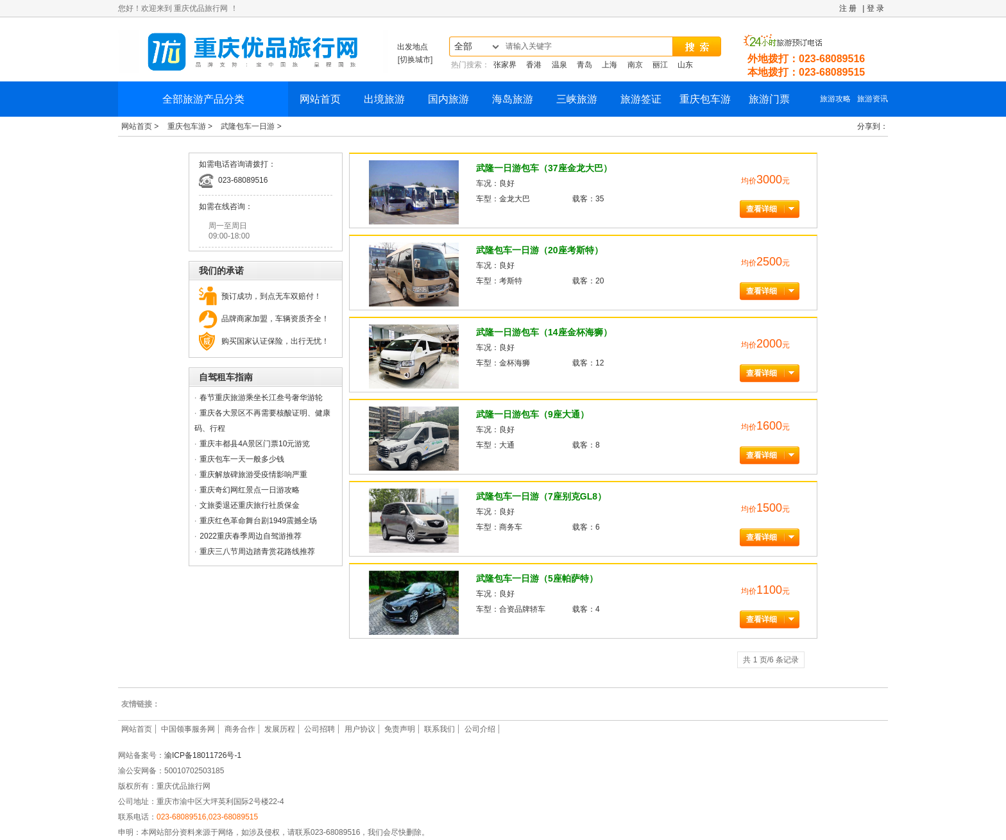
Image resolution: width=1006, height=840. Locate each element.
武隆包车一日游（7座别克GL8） (541, 496)
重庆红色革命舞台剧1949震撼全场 (258, 520)
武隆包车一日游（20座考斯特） (539, 250)
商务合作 (240, 729)
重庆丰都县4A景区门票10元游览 (255, 443)
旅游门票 (769, 99)
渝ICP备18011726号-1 (202, 755)
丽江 (660, 64)
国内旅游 (448, 99)
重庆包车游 (705, 99)
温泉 (559, 64)
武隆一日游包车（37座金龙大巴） (544, 168)
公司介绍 (480, 729)
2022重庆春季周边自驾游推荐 (251, 536)
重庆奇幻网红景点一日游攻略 (250, 489)
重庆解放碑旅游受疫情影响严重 (253, 474)
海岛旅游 (512, 99)
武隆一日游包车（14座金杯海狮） (544, 332)
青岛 (584, 64)
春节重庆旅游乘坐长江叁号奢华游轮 (261, 397)
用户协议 (360, 729)
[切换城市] (415, 59)
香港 (533, 64)
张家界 (504, 64)
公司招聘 (319, 729)
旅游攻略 (835, 98)
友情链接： (140, 704)
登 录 (875, 8)
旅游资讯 (872, 98)
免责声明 (399, 729)
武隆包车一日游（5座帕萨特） (537, 578)
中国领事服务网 (188, 729)
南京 (635, 64)
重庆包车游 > (191, 126)
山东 (685, 64)
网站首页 (320, 99)
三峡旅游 (576, 99)
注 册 (848, 8)
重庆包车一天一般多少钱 (242, 459)
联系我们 (439, 729)
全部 (463, 46)
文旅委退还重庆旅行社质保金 (250, 505)
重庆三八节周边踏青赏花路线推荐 (257, 551)
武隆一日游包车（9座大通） (532, 414)
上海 (609, 64)
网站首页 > (141, 126)
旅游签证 (640, 99)
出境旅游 (384, 99)
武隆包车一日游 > (251, 126)
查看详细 (761, 209)
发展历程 (279, 729)
